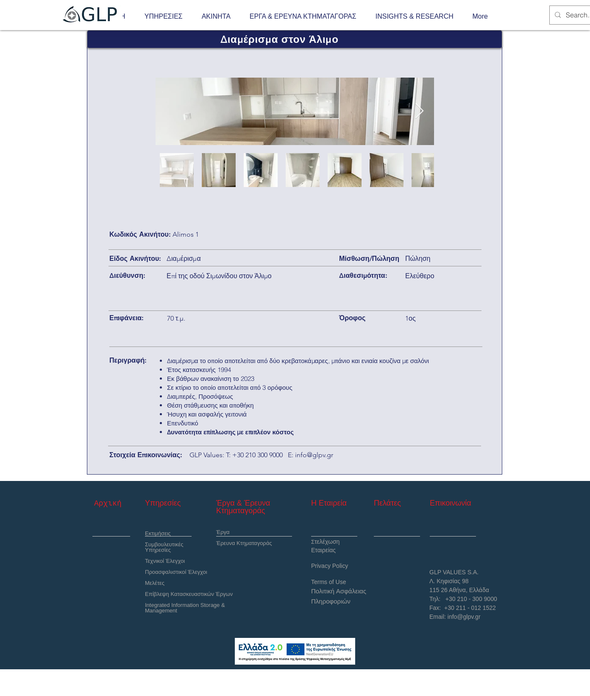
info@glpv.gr (314, 455)
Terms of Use (328, 582)
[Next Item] (419, 111)
